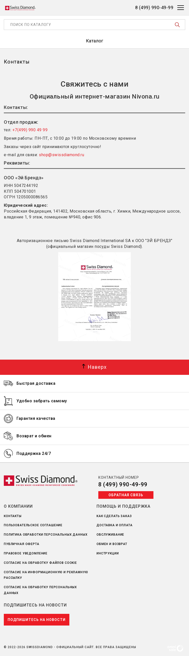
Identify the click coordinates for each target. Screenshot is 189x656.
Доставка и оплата (115, 525)
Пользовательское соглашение (33, 525)
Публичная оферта (21, 544)
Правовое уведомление (26, 553)
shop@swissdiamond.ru (61, 154)
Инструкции (108, 553)
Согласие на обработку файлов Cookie (40, 563)
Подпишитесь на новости (37, 620)
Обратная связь (125, 495)
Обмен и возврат (112, 544)
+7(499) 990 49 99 (30, 129)
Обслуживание (110, 534)
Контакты (13, 516)
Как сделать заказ (114, 516)
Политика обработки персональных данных (46, 534)
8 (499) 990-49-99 (123, 484)
